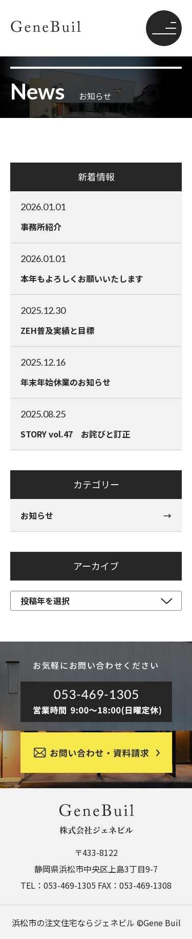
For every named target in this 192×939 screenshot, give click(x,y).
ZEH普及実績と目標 (96, 320)
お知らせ (36, 515)
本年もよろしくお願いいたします (96, 268)
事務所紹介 (96, 216)
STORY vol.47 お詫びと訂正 (96, 423)
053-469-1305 (70, 885)
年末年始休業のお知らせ (96, 371)
